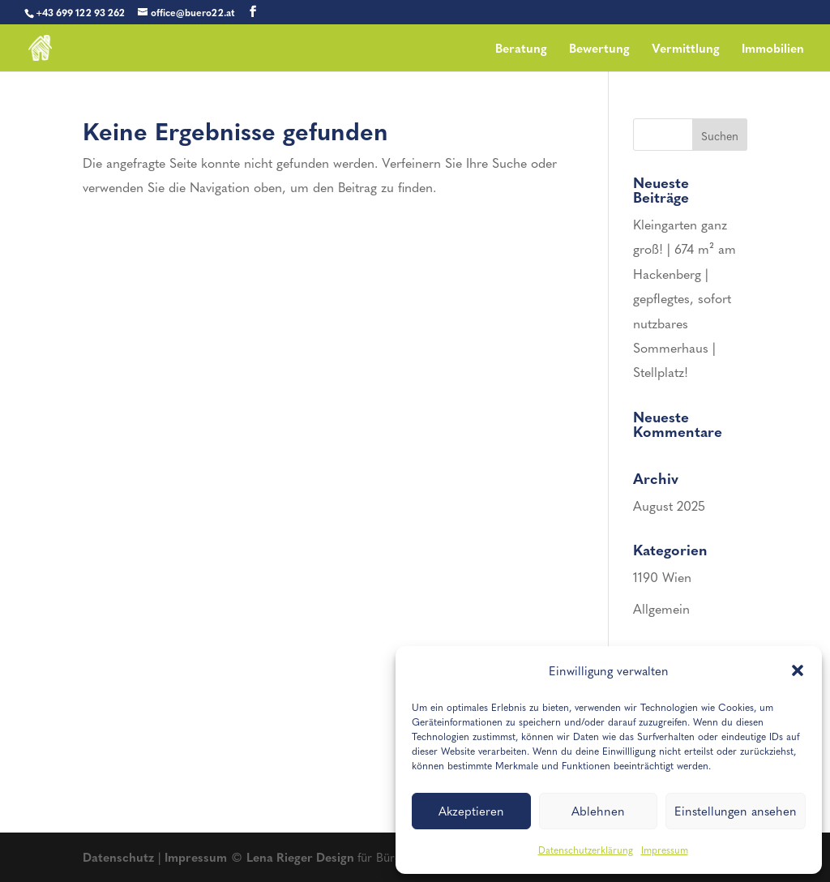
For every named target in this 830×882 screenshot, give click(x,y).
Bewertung (599, 49)
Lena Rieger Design (301, 857)
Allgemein (661, 608)
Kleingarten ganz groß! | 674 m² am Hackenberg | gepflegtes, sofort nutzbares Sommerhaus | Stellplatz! (684, 298)
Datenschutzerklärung (585, 849)
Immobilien (773, 49)
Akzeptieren (471, 811)
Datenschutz (118, 857)
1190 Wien (662, 576)
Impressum (664, 849)
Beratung (521, 49)
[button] (797, 670)
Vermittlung (686, 49)
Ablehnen (598, 811)
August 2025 (669, 505)
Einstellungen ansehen (735, 811)
